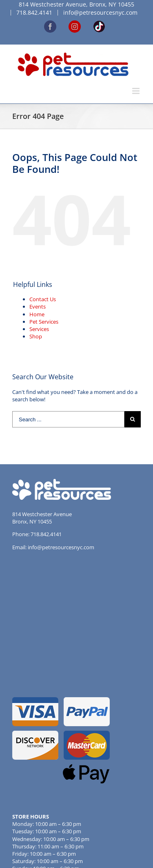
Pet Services (43, 321)
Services (39, 329)
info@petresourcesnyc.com (61, 547)
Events (37, 306)
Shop (35, 336)
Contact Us (42, 299)
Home (36, 314)
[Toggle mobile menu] (136, 91)
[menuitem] (76, 4)
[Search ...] (68, 419)
